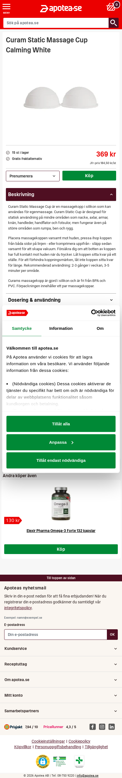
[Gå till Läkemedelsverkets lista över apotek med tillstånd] (79, 761)
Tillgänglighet (96, 747)
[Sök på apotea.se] (56, 23)
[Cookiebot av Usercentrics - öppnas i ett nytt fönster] (91, 312)
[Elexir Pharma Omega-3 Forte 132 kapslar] (13, 520)
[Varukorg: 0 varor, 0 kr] (111, 6)
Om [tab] (100, 328)
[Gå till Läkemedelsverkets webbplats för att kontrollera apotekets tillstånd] (60, 761)
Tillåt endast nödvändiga (61, 460)
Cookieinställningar (48, 741)
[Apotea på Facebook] (94, 726)
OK (112, 634)
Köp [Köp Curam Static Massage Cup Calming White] (89, 175)
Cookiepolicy (79, 741)
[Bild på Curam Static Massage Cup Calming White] (61, 98)
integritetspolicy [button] (18, 608)
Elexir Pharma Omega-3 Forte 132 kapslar (61, 530)
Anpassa (61, 442)
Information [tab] (61, 328)
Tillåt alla (61, 423)
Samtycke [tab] (22, 328)
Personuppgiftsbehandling (58, 747)
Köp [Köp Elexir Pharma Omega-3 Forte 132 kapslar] (61, 549)
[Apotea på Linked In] (113, 726)
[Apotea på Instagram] (103, 726)
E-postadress (14, 625)
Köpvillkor (22, 747)
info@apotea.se (87, 775)
